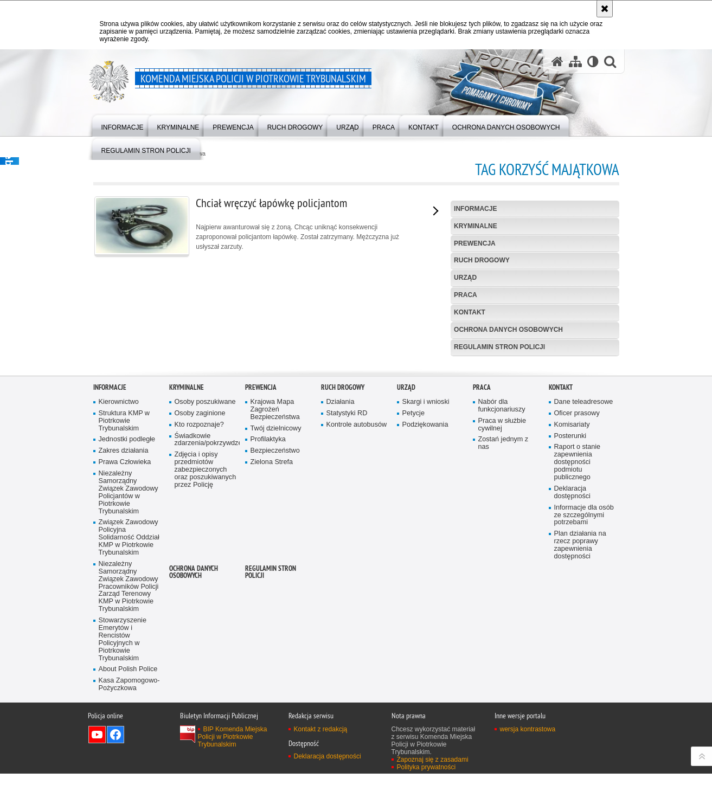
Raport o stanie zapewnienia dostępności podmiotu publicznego (577, 610)
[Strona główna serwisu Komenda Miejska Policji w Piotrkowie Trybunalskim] (557, 61)
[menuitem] (122, 125)
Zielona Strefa (272, 610)
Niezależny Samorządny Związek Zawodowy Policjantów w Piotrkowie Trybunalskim (128, 640)
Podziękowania (425, 572)
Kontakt (469, 312)
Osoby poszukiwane (205, 549)
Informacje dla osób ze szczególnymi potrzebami (584, 663)
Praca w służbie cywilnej (502, 572)
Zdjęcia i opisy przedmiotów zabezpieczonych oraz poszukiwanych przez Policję (205, 617)
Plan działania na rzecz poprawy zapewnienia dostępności (580, 693)
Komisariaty (572, 572)
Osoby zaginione (200, 560)
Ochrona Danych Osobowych (508, 329)
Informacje (475, 209)
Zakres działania (124, 598)
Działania (340, 549)
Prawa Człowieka (125, 610)
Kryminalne (475, 226)
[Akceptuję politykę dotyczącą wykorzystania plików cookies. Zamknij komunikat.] (604, 8)
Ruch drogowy (482, 260)
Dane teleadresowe (583, 549)
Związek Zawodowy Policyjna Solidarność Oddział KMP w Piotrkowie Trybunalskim (129, 685)
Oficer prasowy (577, 560)
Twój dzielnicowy (276, 576)
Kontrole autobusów (356, 572)
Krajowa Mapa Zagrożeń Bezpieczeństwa (275, 557)
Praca (465, 295)
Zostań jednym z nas (503, 591)
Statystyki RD (347, 560)
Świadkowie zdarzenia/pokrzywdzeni (206, 587)
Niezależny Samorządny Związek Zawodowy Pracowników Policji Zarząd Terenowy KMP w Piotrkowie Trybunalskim (129, 734)
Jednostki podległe (127, 587)
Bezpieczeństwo (275, 598)
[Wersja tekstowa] (593, 61)
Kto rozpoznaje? (199, 572)
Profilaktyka (268, 587)
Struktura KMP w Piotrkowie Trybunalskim (124, 568)
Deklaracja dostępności (572, 640)
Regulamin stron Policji (499, 347)
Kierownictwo (119, 549)
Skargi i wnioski (426, 549)
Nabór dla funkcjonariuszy (501, 553)
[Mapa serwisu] (575, 61)
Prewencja (475, 243)
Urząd (465, 277)
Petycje (413, 560)
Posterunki (570, 583)
